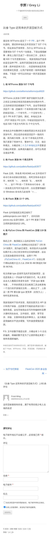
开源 (24, 349)
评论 (5, 443)
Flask (9, 349)
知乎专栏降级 (11, 369)
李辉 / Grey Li (30, 5)
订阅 (29, 529)
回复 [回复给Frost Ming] (5, 415)
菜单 (25, 17)
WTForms (17, 349)
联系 (20, 529)
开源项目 (39, 349)
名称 (6, 476)
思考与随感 (35, 345)
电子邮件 (8, 485)
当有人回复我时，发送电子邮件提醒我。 (21, 507)
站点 (5, 494)
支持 (24, 529)
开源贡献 (31, 349)
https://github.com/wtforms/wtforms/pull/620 (23, 91)
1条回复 (6, 34)
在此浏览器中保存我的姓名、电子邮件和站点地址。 (26, 503)
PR (32, 41)
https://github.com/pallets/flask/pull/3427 (22, 205)
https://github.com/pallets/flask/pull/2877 (22, 166)
